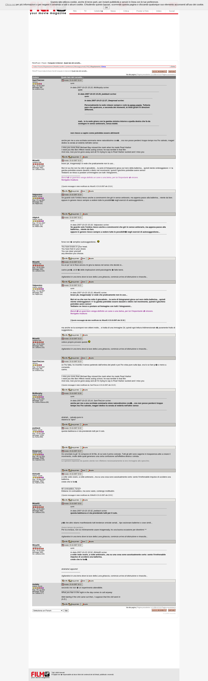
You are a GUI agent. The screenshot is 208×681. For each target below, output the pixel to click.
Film (75, 11)
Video (159, 11)
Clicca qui (10, 4)
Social (172, 11)
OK (106, 7)
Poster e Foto (143, 11)
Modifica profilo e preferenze (63, 67)
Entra (173, 67)
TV (85, 11)
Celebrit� (98, 11)
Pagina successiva (168, 74)
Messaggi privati (79, 67)
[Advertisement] (104, 37)
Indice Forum (37, 67)
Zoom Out (51, 71)
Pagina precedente (143, 74)
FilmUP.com (36, 63)
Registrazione (48, 67)
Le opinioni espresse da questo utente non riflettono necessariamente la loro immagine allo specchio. (105, 461)
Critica (126, 11)
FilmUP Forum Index (39, 71)
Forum (44, 63)
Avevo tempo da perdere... (73, 527)
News (113, 11)
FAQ (87, 67)
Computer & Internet (63, 71)
